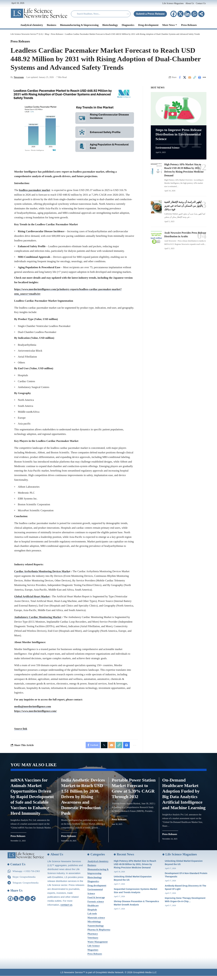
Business (91, 865)
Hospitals (92, 909)
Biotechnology (94, 877)
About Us (189, 3)
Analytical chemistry (97, 861)
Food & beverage (96, 897)
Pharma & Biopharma (98, 929)
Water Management (97, 942)
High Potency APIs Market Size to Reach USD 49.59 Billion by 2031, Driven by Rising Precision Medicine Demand (135, 864)
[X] (180, 14)
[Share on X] (185, 77)
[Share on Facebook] (180, 77)
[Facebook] (173, 14)
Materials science (96, 917)
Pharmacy (92, 934)
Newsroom (19, 77)
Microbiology (94, 921)
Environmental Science (167, 147)
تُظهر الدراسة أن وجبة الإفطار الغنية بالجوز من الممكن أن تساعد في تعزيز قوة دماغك (183, 206)
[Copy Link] (194, 77)
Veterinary (92, 938)
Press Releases (20, 41)
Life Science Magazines (173, 3)
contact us (66, 905)
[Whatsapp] (194, 14)
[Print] (199, 77)
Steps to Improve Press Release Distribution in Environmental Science (179, 134)
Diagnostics (93, 881)
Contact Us (201, 3)
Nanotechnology (95, 926)
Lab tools (92, 913)
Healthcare (93, 905)
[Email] (189, 77)
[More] (201, 14)
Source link (20, 728)
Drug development (96, 885)
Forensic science (95, 901)
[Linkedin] (187, 14)
